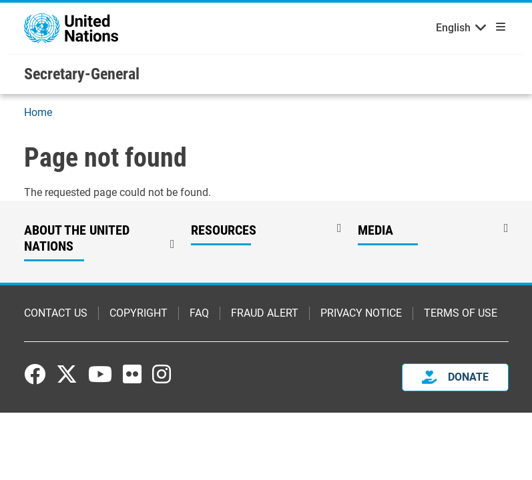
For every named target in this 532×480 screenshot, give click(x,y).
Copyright (138, 314)
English (453, 28)
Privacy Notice (361, 314)
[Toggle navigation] (498, 26)
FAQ (199, 314)
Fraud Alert (264, 314)
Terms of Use (460, 314)
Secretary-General (82, 74)
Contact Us (55, 314)
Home (38, 113)
